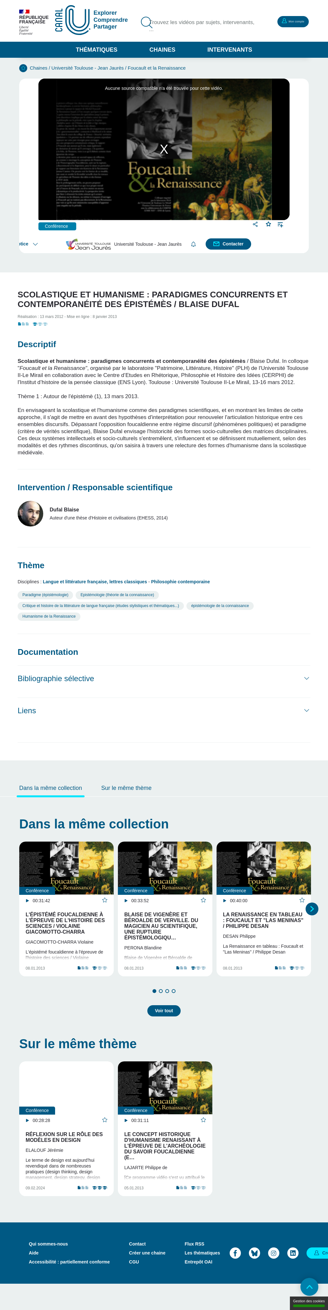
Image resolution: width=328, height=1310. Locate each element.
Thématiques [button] (97, 50)
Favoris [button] (268, 223)
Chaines (162, 50)
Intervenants (230, 50)
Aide (33, 1279)
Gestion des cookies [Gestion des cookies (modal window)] (309, 1303)
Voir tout (164, 1022)
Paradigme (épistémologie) (45, 595)
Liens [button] (27, 710)
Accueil (23, 68)
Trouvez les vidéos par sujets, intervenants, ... (191, 26)
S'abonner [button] (194, 244)
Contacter (233, 243)
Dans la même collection (50, 788)
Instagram (273, 1279)
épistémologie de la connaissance (220, 606)
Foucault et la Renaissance (157, 68)
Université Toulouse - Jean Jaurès (88, 68)
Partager (256, 224)
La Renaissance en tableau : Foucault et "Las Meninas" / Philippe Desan (263, 920)
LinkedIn (293, 1279)
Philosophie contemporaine (180, 581)
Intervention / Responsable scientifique (95, 487)
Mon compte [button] (288, 21)
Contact (137, 1270)
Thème (31, 565)
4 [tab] (174, 1005)
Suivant (312, 916)
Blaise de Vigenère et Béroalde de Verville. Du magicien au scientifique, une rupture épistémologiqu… (161, 926)
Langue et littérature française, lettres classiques (95, 581)
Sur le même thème (126, 788)
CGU (134, 1288)
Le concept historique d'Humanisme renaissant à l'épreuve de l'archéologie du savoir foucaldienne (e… (165, 1157)
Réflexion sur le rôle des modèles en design (64, 1149)
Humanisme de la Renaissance (49, 616)
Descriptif (37, 344)
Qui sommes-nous (48, 1270)
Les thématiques (202, 1279)
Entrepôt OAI (198, 1288)
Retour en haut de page (305, 1287)
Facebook (235, 1279)
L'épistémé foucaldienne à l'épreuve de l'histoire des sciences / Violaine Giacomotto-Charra (65, 923)
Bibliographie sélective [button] (56, 678)
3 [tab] (167, 1005)
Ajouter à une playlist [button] (280, 224)
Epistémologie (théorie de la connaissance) (117, 595)
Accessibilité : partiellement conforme (69, 1288)
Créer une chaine (147, 1279)
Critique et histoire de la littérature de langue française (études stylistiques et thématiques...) (100, 606)
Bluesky (254, 1279)
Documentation (48, 652)
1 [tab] (154, 1005)
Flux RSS (194, 1270)
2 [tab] (161, 1005)
